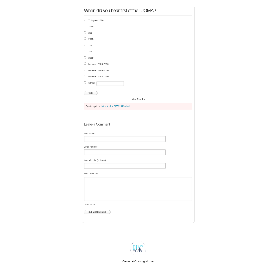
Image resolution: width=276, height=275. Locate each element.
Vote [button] (91, 93)
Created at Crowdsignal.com (138, 261)
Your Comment (91, 173)
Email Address (91, 147)
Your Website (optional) (95, 160)
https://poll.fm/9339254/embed (116, 106)
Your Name (89, 133)
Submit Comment (97, 212)
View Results (138, 99)
